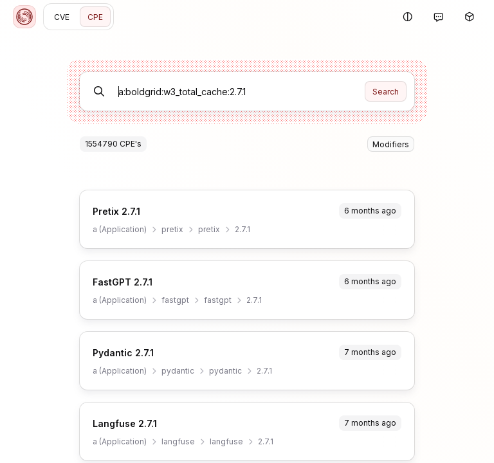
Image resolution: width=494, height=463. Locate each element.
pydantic (177, 371)
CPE (95, 17)
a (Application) (120, 229)
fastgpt (175, 300)
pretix (172, 229)
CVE (61, 17)
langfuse (178, 441)
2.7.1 (242, 229)
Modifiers (390, 144)
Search (385, 91)
